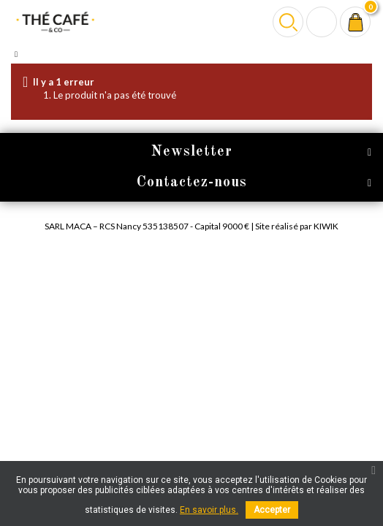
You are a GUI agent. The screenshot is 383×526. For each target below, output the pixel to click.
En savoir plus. (209, 510)
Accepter (272, 510)
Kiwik (326, 226)
